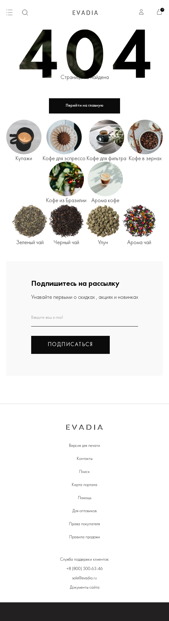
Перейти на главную (85, 106)
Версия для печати (84, 446)
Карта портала (84, 485)
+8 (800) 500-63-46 (84, 569)
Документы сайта (84, 588)
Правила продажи (84, 537)
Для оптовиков (84, 511)
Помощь (84, 498)
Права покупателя (84, 524)
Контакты (85, 459)
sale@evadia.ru (84, 578)
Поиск (84, 472)
